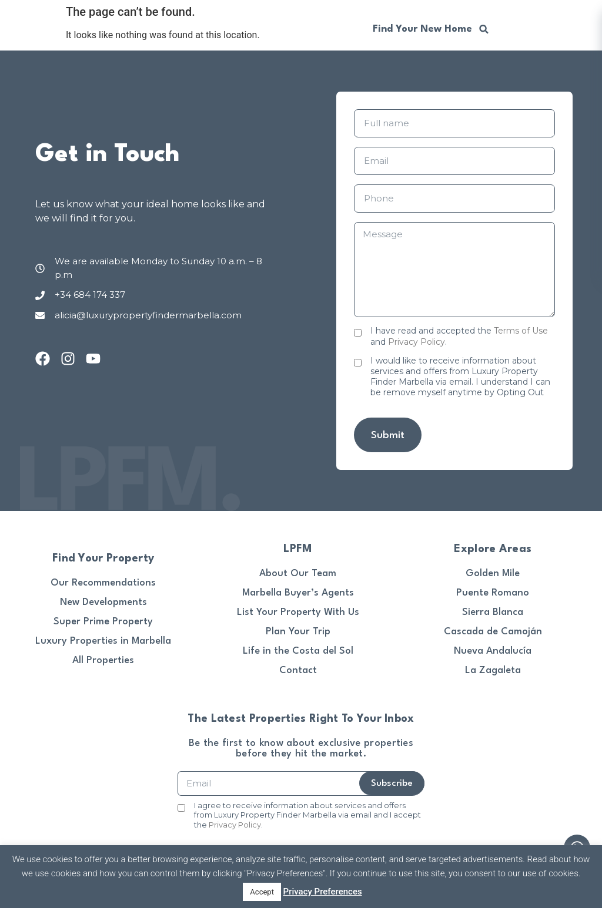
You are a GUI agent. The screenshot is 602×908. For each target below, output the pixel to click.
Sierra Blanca (492, 612)
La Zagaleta (493, 670)
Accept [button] (262, 891)
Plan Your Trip (298, 632)
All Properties (103, 660)
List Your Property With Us (298, 612)
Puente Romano (492, 593)
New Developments (103, 602)
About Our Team (297, 574)
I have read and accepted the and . (459, 336)
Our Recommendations (103, 583)
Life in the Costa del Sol (298, 651)
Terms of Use (521, 330)
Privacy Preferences (322, 891)
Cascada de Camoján (493, 632)
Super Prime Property (103, 622)
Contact (298, 670)
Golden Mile (493, 574)
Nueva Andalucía (492, 651)
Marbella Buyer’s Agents (298, 593)
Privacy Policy (416, 342)
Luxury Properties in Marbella (103, 641)
